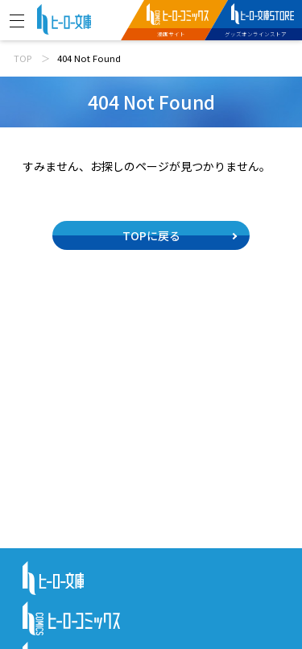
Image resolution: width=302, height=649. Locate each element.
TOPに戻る (151, 235)
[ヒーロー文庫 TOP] (64, 17)
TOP (22, 58)
